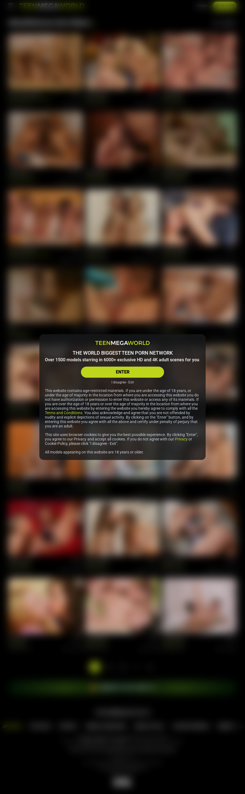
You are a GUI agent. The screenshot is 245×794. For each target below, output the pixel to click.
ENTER (122, 372)
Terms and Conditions (63, 413)
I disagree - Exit (122, 382)
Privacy (181, 439)
